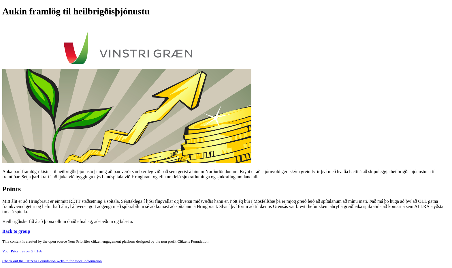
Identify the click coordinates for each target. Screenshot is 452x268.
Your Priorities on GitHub (22, 251)
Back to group (16, 231)
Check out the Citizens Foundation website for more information (52, 261)
